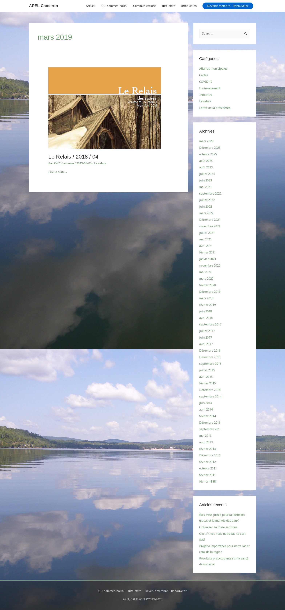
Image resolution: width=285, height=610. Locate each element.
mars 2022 (206, 213)
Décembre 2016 (209, 351)
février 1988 (207, 481)
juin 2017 (205, 337)
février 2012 (207, 462)
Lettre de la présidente (214, 108)
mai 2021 (205, 239)
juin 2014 (205, 403)
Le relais (100, 163)
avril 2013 (206, 442)
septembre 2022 (210, 193)
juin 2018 (205, 311)
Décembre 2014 (209, 390)
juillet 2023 (207, 174)
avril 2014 (206, 409)
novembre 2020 (209, 265)
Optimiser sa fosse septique (218, 527)
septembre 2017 (210, 324)
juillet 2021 (207, 233)
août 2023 (206, 167)
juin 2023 (205, 180)
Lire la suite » (57, 172)
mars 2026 (206, 141)
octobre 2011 (208, 468)
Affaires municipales (213, 69)
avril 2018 (206, 318)
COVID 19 (205, 82)
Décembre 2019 (209, 292)
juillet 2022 (207, 200)
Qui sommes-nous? (114, 6)
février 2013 (207, 449)
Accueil (91, 6)
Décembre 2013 (209, 423)
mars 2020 (206, 279)
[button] (227, 6)
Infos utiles (189, 6)
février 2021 (207, 252)
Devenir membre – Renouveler (166, 591)
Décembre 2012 (209, 455)
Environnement (209, 88)
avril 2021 (206, 246)
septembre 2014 (210, 396)
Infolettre (168, 6)
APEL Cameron (43, 5)
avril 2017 (206, 344)
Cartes (203, 75)
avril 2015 (206, 377)
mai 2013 (205, 436)
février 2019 (207, 305)
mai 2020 (205, 272)
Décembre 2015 (209, 357)
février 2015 (207, 383)
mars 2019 (206, 298)
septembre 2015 (210, 364)
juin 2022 (205, 207)
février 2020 (207, 285)
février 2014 (207, 416)
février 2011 (207, 475)
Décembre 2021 (209, 220)
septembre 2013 (210, 429)
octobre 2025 (208, 154)
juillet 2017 (207, 331)
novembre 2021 (209, 226)
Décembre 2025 (209, 148)
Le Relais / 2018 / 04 (73, 157)
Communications (144, 6)
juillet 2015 (207, 370)
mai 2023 (205, 187)
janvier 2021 (207, 259)
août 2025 (206, 161)
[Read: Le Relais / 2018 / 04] (104, 108)
